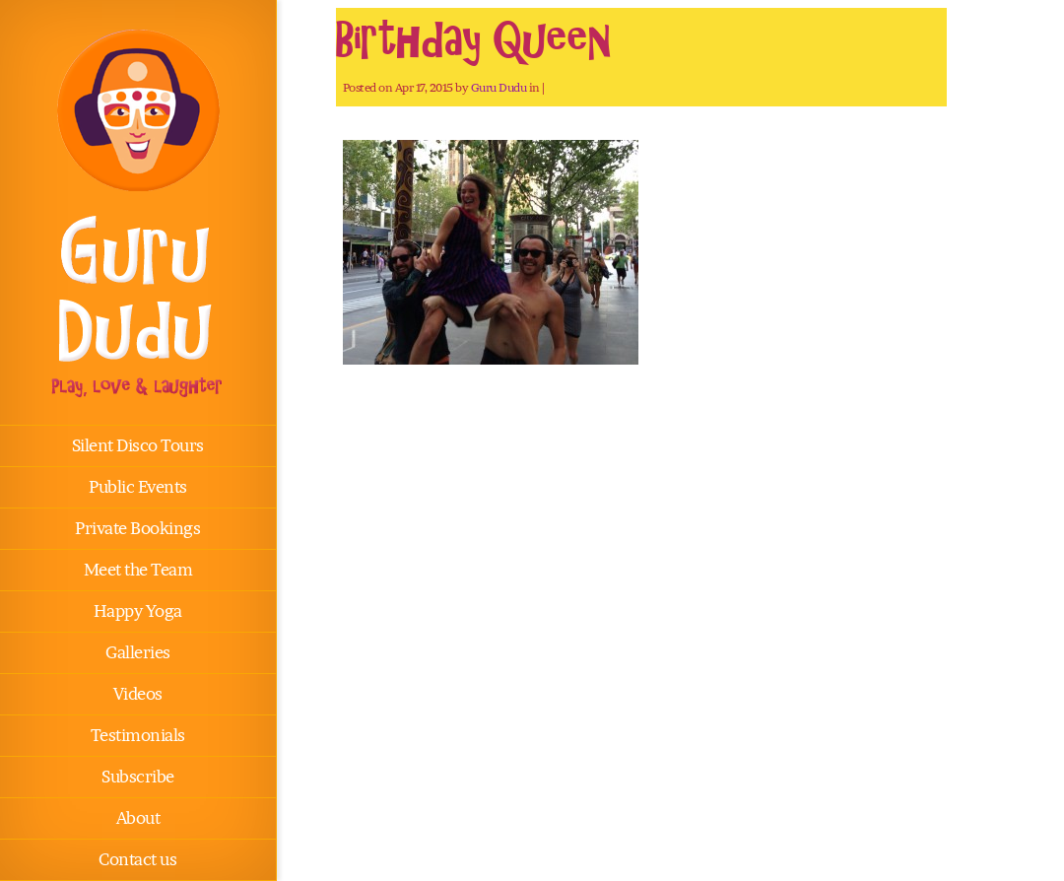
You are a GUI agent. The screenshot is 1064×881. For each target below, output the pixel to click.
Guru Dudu (499, 87)
